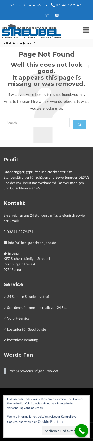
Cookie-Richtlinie (51, 421)
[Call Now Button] (81, 430)
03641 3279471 (67, 5)
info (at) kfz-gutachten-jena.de (30, 242)
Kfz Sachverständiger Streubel (33, 371)
